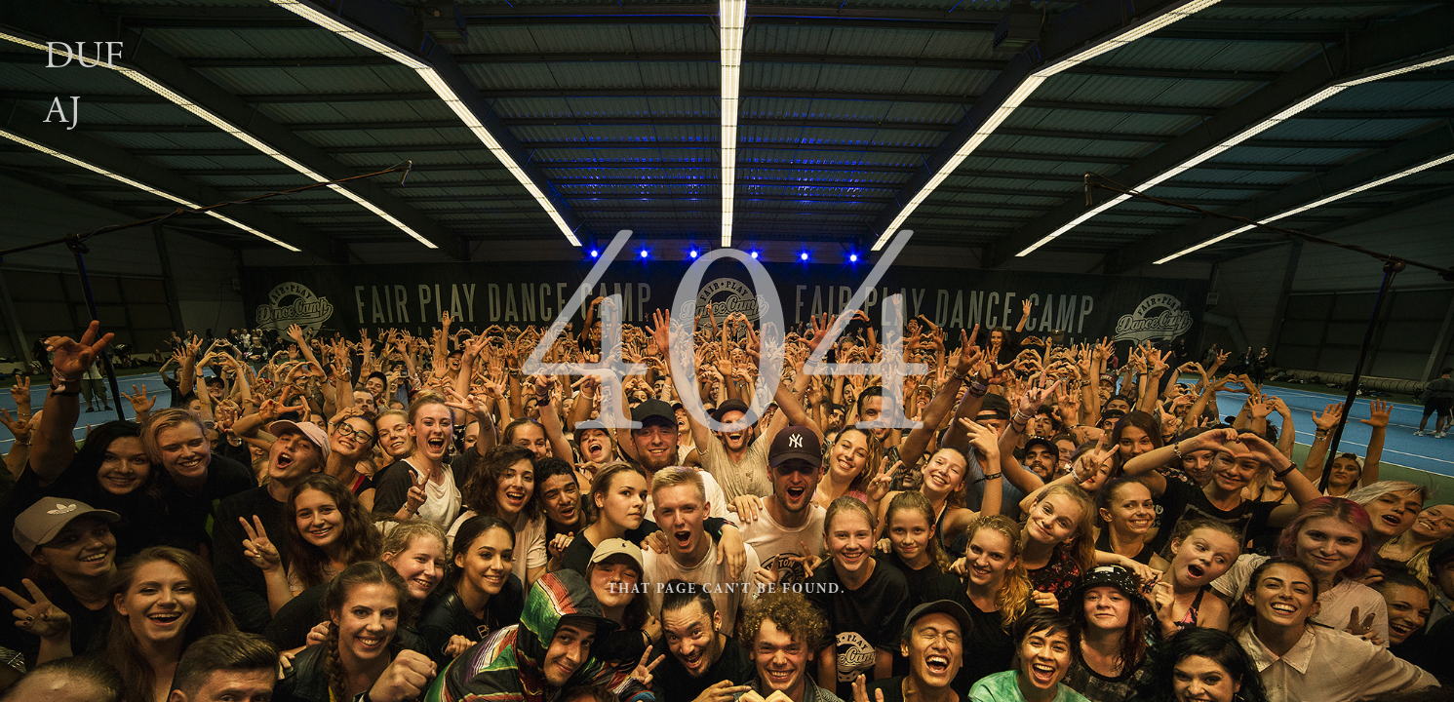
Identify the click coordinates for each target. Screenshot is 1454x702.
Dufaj (84, 83)
